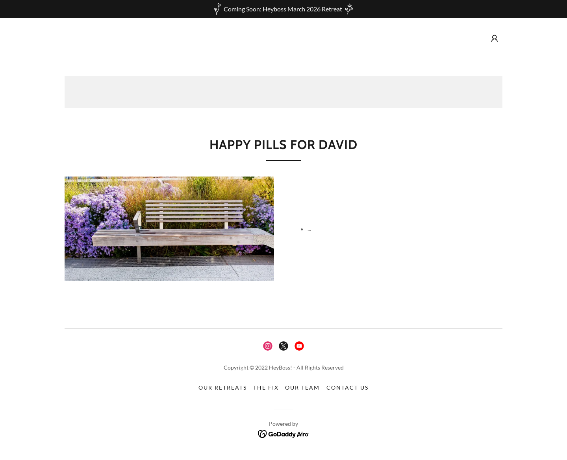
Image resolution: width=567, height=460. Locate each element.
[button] (494, 38)
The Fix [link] (266, 387)
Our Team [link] (302, 387)
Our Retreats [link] (222, 387)
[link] (268, 346)
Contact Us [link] (347, 387)
